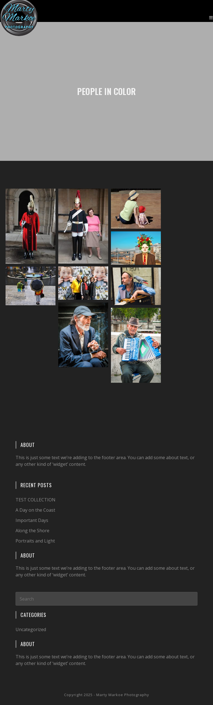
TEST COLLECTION (35, 500)
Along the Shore (32, 531)
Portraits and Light (35, 541)
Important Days (32, 520)
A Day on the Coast (35, 510)
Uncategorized (31, 629)
